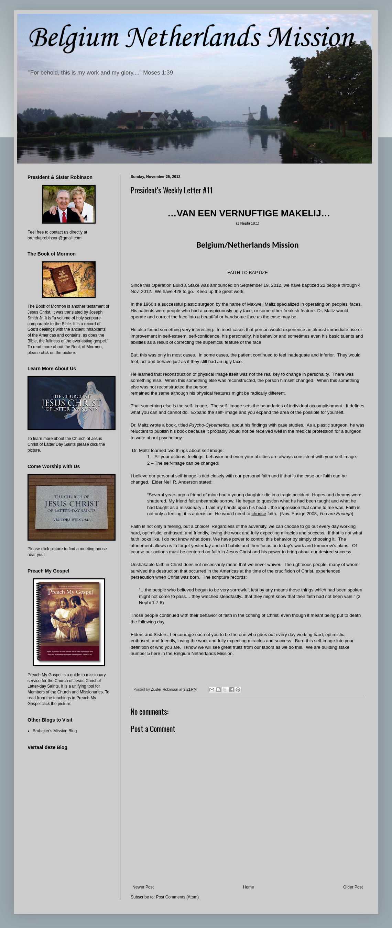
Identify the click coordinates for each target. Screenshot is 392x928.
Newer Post (143, 887)
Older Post (353, 887)
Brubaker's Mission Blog (55, 730)
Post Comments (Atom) (177, 897)
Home (248, 887)
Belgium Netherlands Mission (190, 38)
